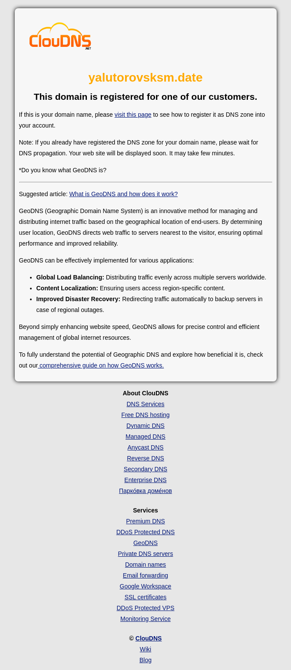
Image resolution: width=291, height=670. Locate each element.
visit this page (133, 114)
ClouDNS (149, 638)
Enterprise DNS (145, 479)
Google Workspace (146, 586)
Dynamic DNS (145, 425)
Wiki (145, 649)
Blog (145, 660)
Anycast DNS (145, 447)
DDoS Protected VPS (145, 607)
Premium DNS (145, 521)
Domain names (145, 564)
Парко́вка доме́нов (145, 490)
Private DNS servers (145, 553)
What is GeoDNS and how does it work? (123, 193)
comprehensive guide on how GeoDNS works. (101, 365)
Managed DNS (145, 436)
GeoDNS (145, 542)
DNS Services (145, 404)
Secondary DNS (145, 469)
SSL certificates (146, 597)
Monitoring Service (145, 618)
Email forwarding (145, 575)
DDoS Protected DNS (145, 532)
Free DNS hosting (145, 414)
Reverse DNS (145, 458)
